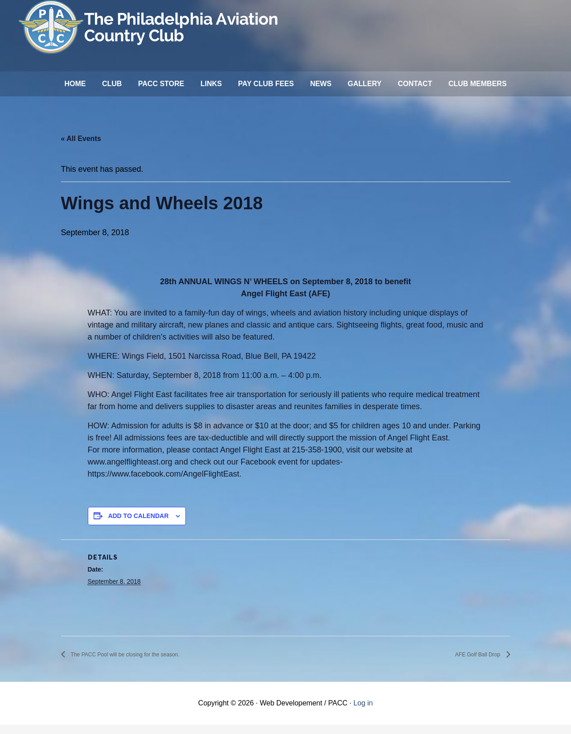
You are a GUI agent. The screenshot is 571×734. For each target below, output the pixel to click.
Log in (363, 712)
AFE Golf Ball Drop (471, 664)
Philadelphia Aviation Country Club (149, 27)
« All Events (81, 147)
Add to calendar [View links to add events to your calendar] (138, 524)
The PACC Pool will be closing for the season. (143, 664)
